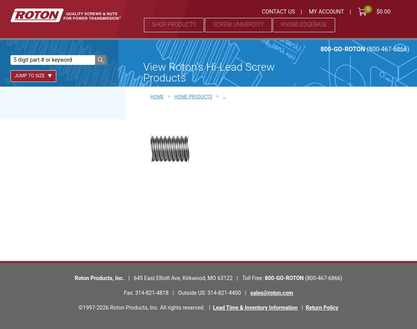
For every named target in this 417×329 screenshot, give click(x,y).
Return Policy (322, 308)
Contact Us (278, 12)
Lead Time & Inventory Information (255, 308)
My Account (326, 12)
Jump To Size (33, 75)
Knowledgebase (304, 24)
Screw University (238, 24)
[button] (100, 60)
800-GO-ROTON (364, 49)
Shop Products (174, 24)
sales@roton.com (272, 293)
